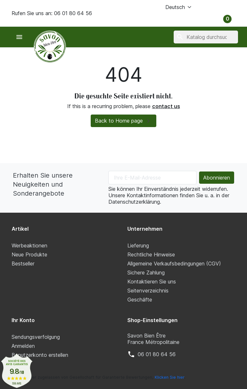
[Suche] (206, 37)
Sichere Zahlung (146, 272)
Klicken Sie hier (169, 377)
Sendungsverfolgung (36, 337)
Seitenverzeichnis (148, 290)
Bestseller (23, 263)
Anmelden (23, 346)
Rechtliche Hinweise (151, 254)
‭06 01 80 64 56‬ (157, 354)
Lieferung (138, 245)
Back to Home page (123, 121)
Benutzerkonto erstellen (40, 355)
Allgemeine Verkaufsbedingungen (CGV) (174, 263)
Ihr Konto (23, 320)
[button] (214, 7)
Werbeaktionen (29, 245)
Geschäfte (139, 299)
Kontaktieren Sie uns (151, 281)
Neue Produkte (29, 254)
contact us (166, 106)
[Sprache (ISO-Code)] (170, 7)
